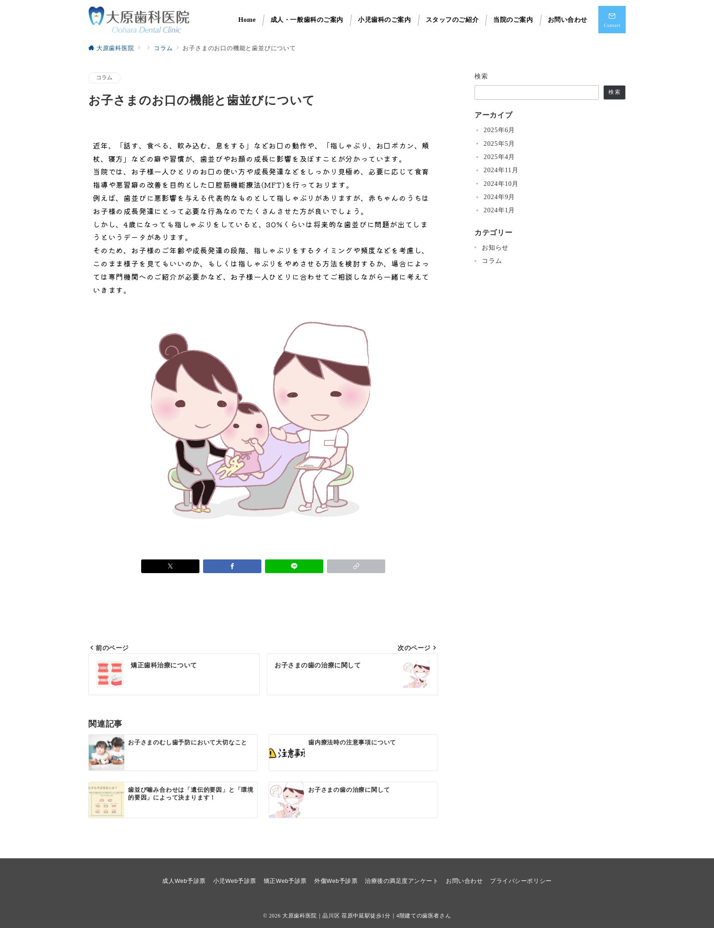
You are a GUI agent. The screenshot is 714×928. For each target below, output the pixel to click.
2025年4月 (499, 156)
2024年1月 (499, 210)
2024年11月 (501, 170)
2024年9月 (499, 196)
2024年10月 (501, 183)
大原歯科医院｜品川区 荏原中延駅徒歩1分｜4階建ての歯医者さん (366, 916)
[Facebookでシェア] (232, 566)
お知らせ (495, 247)
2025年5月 (499, 143)
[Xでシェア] (170, 566)
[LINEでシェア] (294, 566)
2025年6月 (499, 129)
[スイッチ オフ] (612, 19)
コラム (104, 78)
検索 (481, 76)
